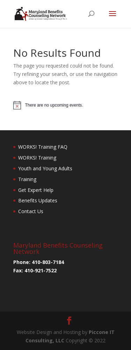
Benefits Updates (37, 200)
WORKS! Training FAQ (42, 146)
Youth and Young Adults (45, 168)
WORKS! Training (37, 157)
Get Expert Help (35, 190)
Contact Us (30, 211)
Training (27, 179)
